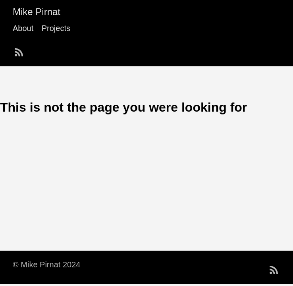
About (23, 28)
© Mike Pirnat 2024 (46, 264)
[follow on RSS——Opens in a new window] (21, 49)
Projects (56, 28)
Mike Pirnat (36, 11)
